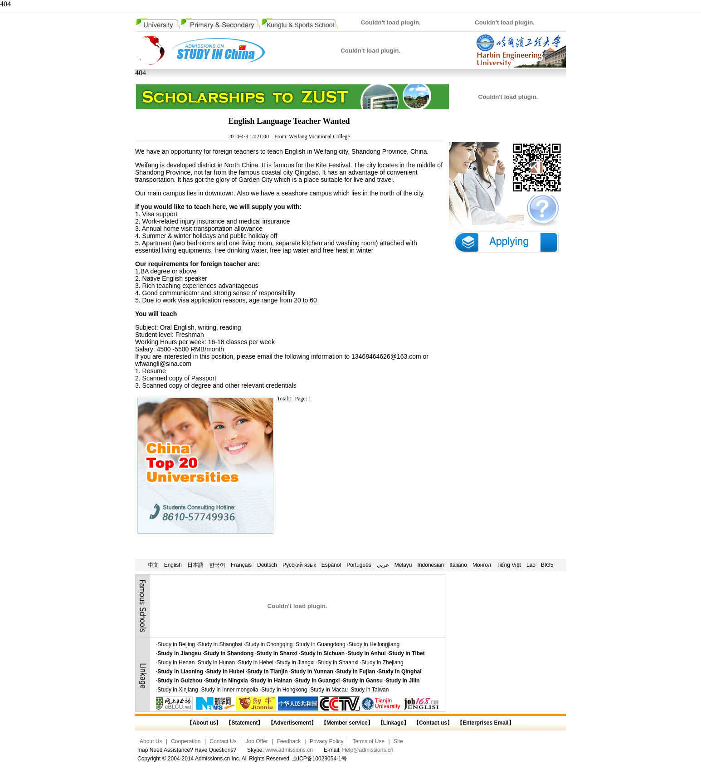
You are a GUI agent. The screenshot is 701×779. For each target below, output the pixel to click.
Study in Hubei (225, 671)
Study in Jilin (403, 680)
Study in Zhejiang (382, 662)
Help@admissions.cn (368, 750)
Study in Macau (329, 689)
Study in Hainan (271, 680)
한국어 (217, 565)
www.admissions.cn (289, 750)
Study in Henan (176, 662)
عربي (383, 565)
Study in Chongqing (269, 644)
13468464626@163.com (386, 356)
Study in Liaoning (180, 671)
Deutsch (267, 565)
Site (398, 741)
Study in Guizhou (179, 680)
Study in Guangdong (320, 644)
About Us (151, 741)
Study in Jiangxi (296, 662)
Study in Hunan (216, 662)
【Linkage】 (393, 723)
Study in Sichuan (323, 653)
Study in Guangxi (317, 680)
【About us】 (204, 723)
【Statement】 (244, 723)
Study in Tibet (407, 653)
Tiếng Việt (509, 565)
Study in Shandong (228, 653)
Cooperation (185, 741)
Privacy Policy (327, 741)
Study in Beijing (176, 644)
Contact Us (222, 741)
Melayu (403, 565)
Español (331, 565)
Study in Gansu (363, 680)
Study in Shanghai (220, 644)
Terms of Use (368, 741)
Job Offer (257, 741)
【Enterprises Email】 (485, 723)
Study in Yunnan (312, 671)
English (173, 565)
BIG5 (547, 565)
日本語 (195, 565)
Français (241, 565)
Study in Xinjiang (177, 689)
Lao (530, 565)
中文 (153, 565)
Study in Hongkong (284, 689)
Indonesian (431, 565)
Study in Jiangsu (179, 653)
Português (358, 565)
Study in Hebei (255, 662)
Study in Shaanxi (337, 662)
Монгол (481, 565)
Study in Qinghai (399, 671)
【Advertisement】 (292, 723)
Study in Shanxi (277, 653)
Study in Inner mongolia (229, 689)
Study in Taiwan (370, 689)
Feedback (289, 741)
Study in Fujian (355, 671)
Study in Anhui (367, 653)
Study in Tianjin (267, 671)
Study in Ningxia (226, 680)
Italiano (458, 565)
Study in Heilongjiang (373, 644)
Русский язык (299, 565)
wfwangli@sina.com (163, 363)
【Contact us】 (432, 723)
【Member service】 (347, 723)
